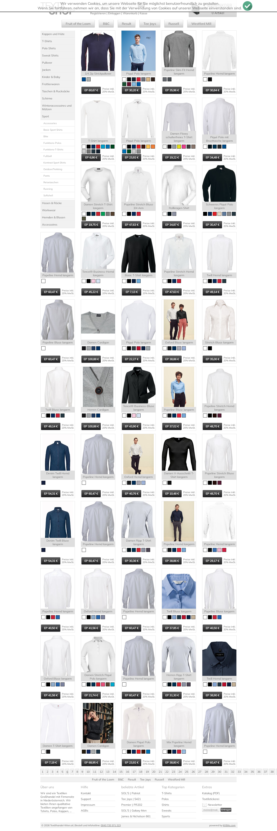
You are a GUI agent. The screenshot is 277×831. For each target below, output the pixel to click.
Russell (173, 24)
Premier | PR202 (131, 805)
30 (219, 772)
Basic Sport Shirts (53, 129)
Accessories (50, 123)
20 (153, 772)
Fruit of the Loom (78, 24)
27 (199, 772)
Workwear (49, 210)
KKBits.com (229, 825)
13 (107, 772)
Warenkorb (130, 13)
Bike (45, 136)
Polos (165, 799)
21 (160, 772)
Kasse (143, 13)
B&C (106, 24)
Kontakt (86, 793)
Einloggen (114, 13)
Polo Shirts (49, 48)
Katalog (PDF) (211, 793)
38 (272, 772)
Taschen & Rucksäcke (56, 91)
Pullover (47, 62)
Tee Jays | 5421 (131, 799)
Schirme (47, 98)
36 (258, 772)
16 (127, 772)
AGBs (84, 810)
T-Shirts (47, 41)
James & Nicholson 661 (136, 816)
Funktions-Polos (52, 142)
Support (86, 799)
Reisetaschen (50, 182)
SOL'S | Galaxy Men (134, 810)
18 (140, 772)
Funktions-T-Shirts (53, 149)
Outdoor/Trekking (52, 169)
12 (101, 772)
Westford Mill (201, 24)
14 (114, 772)
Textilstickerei (210, 799)
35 (252, 772)
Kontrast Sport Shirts (54, 162)
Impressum (88, 805)
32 (232, 772)
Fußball (47, 156)
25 (186, 772)
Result (126, 24)
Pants (46, 175)
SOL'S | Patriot (130, 793)
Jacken (46, 70)
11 (94, 772)
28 (206, 772)
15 (120, 772)
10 (88, 772)
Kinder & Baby (51, 77)
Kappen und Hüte (53, 34)
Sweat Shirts (50, 55)
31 (226, 772)
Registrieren (98, 13)
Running (48, 188)
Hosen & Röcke (52, 203)
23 (173, 772)
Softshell (48, 195)
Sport (45, 116)
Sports (166, 816)
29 (212, 772)
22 (166, 772)
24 (180, 772)
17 (134, 772)
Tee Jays (150, 24)
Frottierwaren (51, 84)
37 (265, 772)
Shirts (165, 805)
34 (245, 772)
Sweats (166, 810)
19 (147, 772)
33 (239, 772)
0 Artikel (218, 13)
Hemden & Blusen (53, 217)
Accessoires (49, 224)
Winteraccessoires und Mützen (56, 107)
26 (193, 772)
